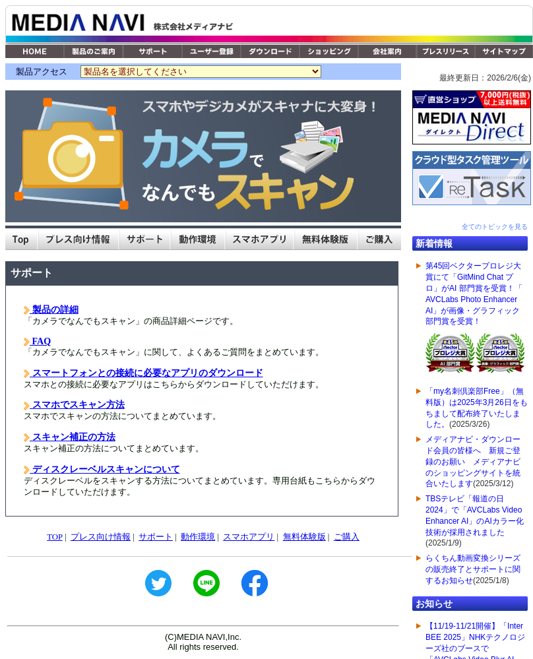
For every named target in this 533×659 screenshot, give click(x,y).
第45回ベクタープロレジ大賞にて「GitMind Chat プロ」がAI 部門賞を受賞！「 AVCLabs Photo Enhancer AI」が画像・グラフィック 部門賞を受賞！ (474, 320)
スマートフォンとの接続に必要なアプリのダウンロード (146, 372)
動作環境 (198, 537)
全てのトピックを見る (495, 226)
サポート (156, 537)
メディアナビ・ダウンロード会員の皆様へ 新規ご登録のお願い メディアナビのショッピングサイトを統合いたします (472, 461)
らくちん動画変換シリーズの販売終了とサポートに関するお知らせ (472, 569)
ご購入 (347, 537)
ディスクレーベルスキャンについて (105, 469)
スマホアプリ (248, 537)
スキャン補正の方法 (72, 436)
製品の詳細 (54, 309)
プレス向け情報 (101, 537)
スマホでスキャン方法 (77, 404)
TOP (54, 537)
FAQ (40, 341)
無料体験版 (304, 537)
